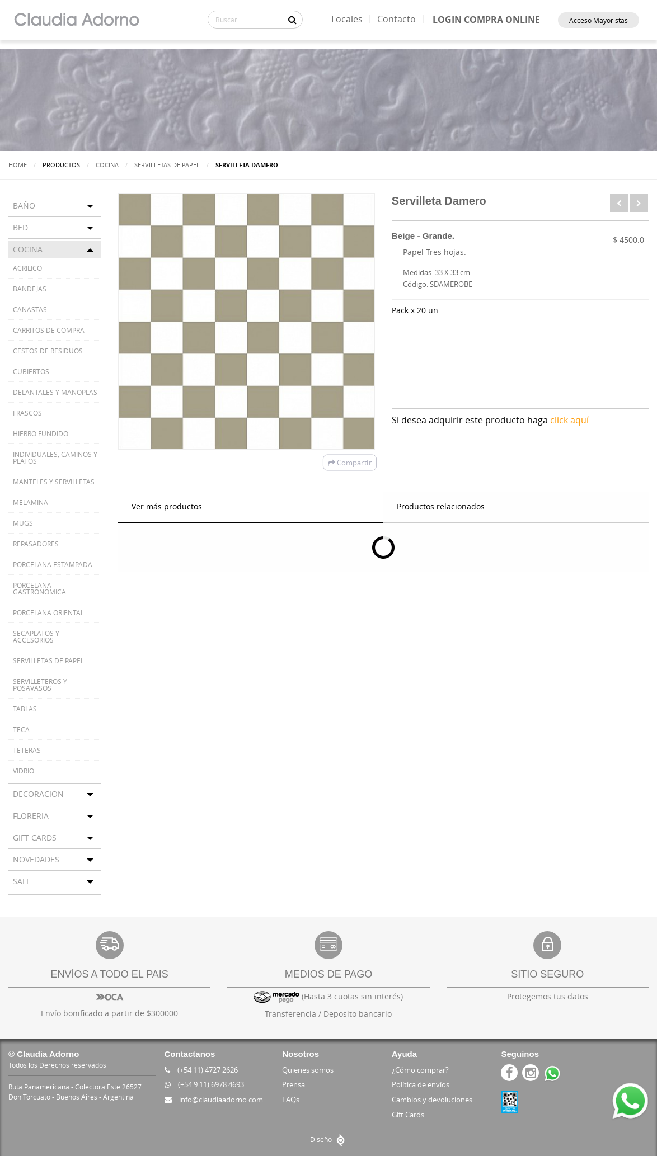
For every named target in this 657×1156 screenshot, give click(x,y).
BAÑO (24, 205)
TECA (21, 729)
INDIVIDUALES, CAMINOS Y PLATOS (55, 457)
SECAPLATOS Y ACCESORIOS (36, 636)
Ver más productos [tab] (167, 506)
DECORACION (38, 794)
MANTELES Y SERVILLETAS (54, 481)
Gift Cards (408, 1115)
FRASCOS (27, 412)
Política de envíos (420, 1084)
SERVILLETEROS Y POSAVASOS (40, 684)
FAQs (290, 1099)
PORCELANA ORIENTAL (48, 612)
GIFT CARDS (35, 837)
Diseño (329, 1139)
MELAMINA (30, 502)
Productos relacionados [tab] (441, 506)
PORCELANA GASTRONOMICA (39, 588)
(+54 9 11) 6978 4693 (204, 1084)
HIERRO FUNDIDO (40, 433)
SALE (22, 881)
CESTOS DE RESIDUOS (48, 350)
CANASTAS (30, 309)
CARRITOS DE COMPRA (49, 329)
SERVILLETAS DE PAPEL (167, 165)
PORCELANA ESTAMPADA (52, 564)
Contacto (396, 19)
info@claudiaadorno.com (214, 1099)
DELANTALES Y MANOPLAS (55, 392)
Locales (347, 19)
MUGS (23, 522)
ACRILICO (27, 267)
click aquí (569, 420)
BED (20, 227)
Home (17, 165)
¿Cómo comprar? (420, 1070)
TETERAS (27, 749)
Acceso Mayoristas (598, 20)
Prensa (293, 1084)
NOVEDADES (36, 859)
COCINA (107, 165)
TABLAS (25, 708)
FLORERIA (31, 815)
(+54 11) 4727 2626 (201, 1070)
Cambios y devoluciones (432, 1099)
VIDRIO (23, 770)
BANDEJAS (29, 288)
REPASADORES (36, 543)
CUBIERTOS (31, 371)
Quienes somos (308, 1070)
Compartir (350, 462)
